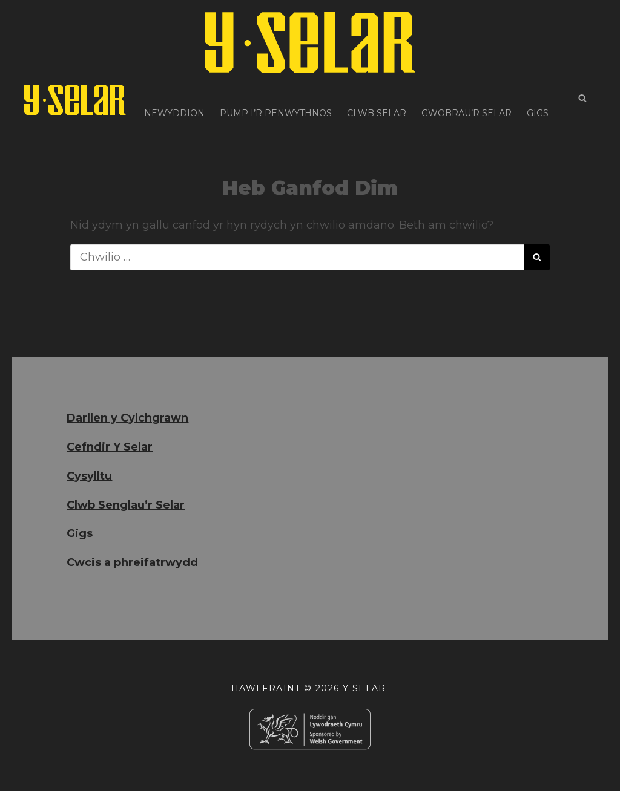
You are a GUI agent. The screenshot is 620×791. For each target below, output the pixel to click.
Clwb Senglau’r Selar (126, 505)
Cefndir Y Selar (110, 447)
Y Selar (364, 688)
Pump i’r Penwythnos (276, 99)
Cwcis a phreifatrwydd (132, 562)
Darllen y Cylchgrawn (127, 418)
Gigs (538, 99)
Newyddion (174, 99)
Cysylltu (89, 476)
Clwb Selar (376, 99)
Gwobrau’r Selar (466, 99)
